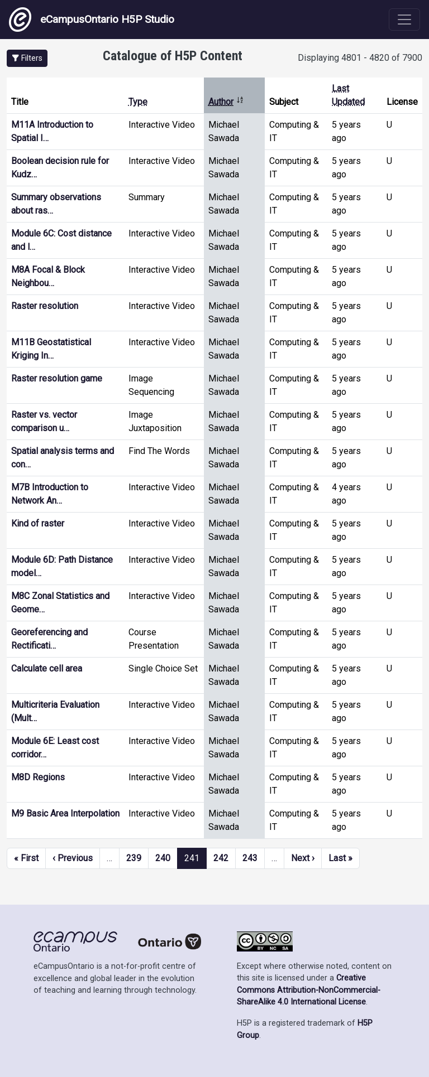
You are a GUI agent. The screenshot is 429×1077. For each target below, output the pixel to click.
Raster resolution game (56, 378)
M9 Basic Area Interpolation (65, 813)
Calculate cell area (46, 668)
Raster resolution (44, 306)
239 (133, 858)
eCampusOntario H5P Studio (91, 19)
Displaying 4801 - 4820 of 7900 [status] (360, 57)
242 (220, 858)
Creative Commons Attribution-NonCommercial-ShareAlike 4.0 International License (308, 990)
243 (250, 858)
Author (226, 101)
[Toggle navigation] (404, 19)
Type (137, 101)
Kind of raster (37, 523)
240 (162, 858)
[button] (27, 58)
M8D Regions (38, 777)
